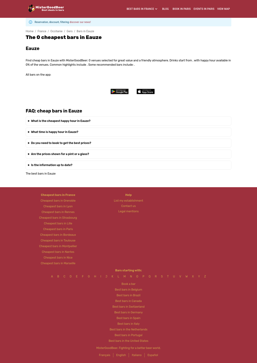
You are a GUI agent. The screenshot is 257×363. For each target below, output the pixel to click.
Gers (70, 31)
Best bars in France (140, 8)
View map (223, 8)
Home (30, 31)
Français (104, 355)
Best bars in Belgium (128, 289)
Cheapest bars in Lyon (58, 206)
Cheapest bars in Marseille (58, 263)
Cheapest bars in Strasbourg (58, 217)
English (121, 355)
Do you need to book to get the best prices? (61, 143)
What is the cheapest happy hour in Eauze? (60, 121)
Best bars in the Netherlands (128, 329)
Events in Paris (204, 8)
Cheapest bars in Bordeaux (58, 234)
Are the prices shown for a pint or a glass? (60, 154)
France (41, 31)
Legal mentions (128, 211)
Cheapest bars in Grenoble (58, 200)
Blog (165, 8)
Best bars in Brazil (128, 295)
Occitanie (56, 31)
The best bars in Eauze (41, 173)
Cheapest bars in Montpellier (58, 246)
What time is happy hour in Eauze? (54, 132)
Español (152, 355)
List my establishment (128, 200)
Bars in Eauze (85, 31)
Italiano (137, 355)
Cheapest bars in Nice (58, 257)
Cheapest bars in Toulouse (58, 240)
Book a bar (128, 284)
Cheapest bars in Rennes (58, 212)
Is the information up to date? (51, 165)
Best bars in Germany (128, 312)
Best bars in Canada (128, 301)
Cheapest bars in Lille (58, 223)
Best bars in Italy (128, 323)
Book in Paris (182, 8)
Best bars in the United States (128, 341)
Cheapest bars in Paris (58, 229)
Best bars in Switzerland (128, 306)
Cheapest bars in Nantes (58, 252)
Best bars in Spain (128, 318)
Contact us (128, 206)
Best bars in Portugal (128, 335)
